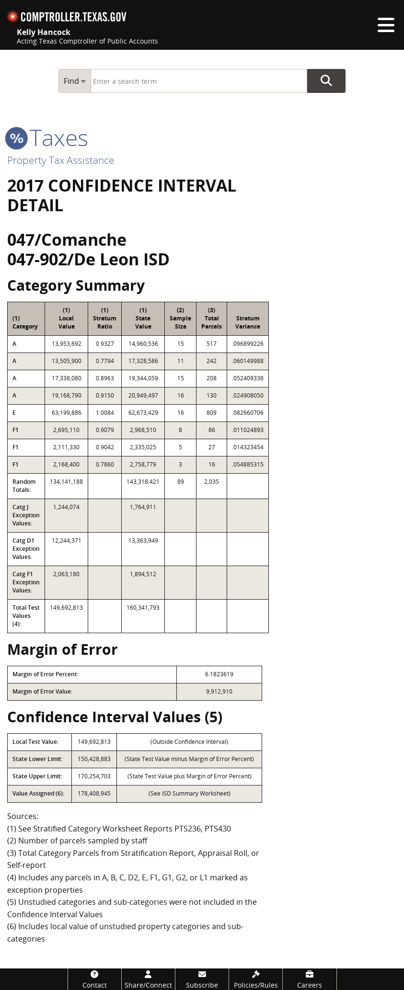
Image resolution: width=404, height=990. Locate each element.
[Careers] (309, 979)
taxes (47, 137)
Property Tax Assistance (61, 160)
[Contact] (94, 979)
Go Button (326, 81)
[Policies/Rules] (255, 979)
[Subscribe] (202, 979)
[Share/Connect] (148, 979)
